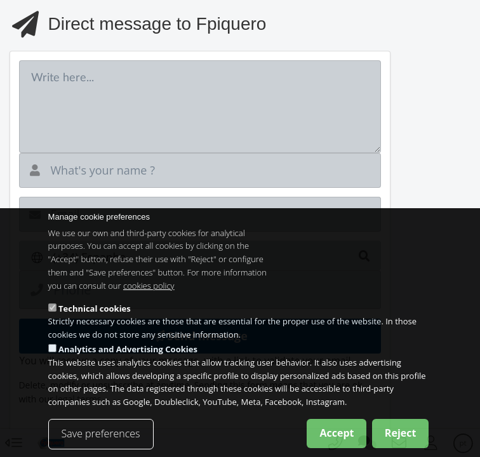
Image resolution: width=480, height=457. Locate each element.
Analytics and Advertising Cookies (127, 360)
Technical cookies (94, 318)
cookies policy (149, 296)
